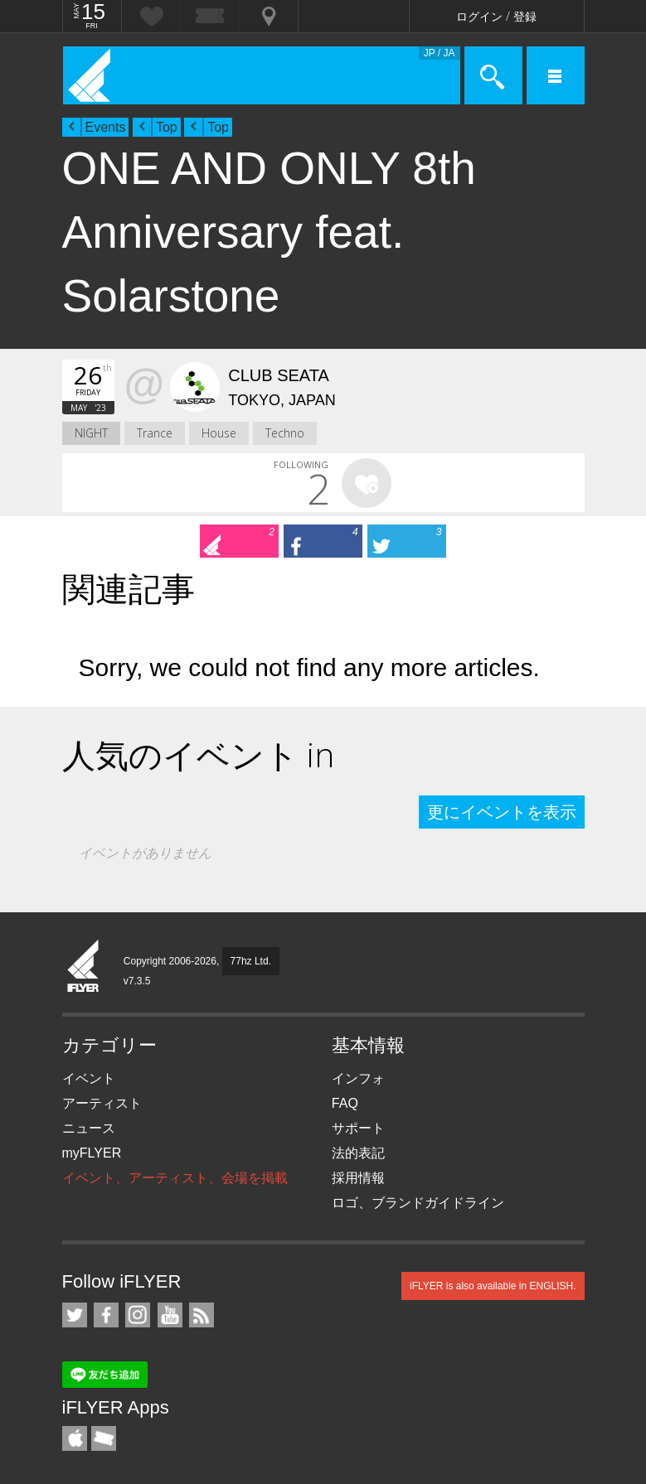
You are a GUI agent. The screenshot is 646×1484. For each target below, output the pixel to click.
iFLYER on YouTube (170, 1315)
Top (166, 127)
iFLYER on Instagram (137, 1315)
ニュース (88, 1128)
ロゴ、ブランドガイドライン (418, 1203)
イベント (88, 1078)
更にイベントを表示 (501, 812)
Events (105, 127)
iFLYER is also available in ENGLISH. (493, 1286)
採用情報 (358, 1178)
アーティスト (102, 1103)
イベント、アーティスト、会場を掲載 (175, 1178)
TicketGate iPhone (103, 1438)
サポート (358, 1128)
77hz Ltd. (251, 961)
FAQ (345, 1103)
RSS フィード (201, 1315)
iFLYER (83, 967)
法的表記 (358, 1153)
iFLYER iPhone (74, 1438)
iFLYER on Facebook (106, 1315)
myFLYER (92, 1153)
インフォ (358, 1078)
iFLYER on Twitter (74, 1315)
